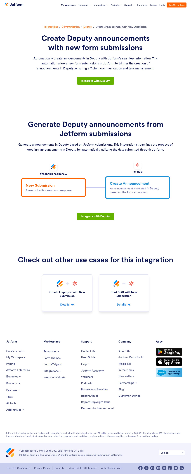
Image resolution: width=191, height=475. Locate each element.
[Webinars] (87, 378)
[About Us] (124, 352)
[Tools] (9, 398)
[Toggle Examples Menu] (13, 378)
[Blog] (121, 391)
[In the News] (126, 371)
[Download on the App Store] (170, 364)
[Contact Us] (88, 352)
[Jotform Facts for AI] (131, 358)
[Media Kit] (124, 365)
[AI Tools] (11, 405)
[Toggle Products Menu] (13, 384)
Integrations (51, 26)
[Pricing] (10, 365)
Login (162, 5)
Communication (71, 26)
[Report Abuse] (89, 397)
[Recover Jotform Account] (97, 410)
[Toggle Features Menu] (13, 391)
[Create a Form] (15, 352)
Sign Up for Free (177, 5)
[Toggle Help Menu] (85, 365)
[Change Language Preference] (172, 454)
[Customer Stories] (129, 397)
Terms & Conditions (18, 469)
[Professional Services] (94, 391)
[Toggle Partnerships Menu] (127, 384)
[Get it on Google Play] (170, 353)
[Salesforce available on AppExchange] (170, 375)
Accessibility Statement (83, 469)
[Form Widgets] (52, 365)
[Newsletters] (126, 378)
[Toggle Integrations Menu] (53, 372)
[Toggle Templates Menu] (51, 352)
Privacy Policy (42, 469)
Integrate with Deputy (95, 81)
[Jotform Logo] (14, 4)
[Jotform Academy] (92, 372)
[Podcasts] (86, 384)
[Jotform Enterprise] (18, 371)
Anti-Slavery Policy (113, 469)
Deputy (87, 26)
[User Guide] (88, 358)
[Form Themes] (52, 359)
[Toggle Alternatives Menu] (15, 411)
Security (60, 469)
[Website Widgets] (54, 379)
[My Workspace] (15, 358)
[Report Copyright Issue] (95, 404)
